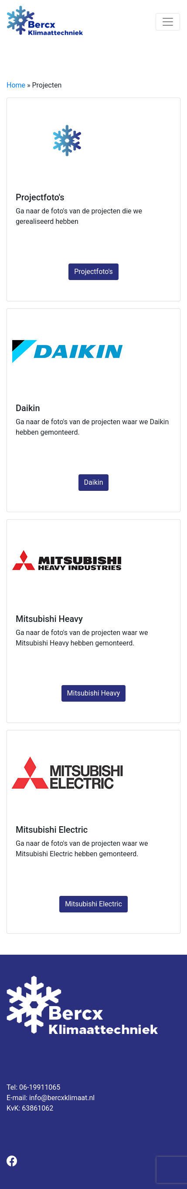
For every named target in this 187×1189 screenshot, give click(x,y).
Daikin (93, 482)
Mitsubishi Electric (93, 904)
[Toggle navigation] (168, 21)
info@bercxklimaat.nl (62, 1098)
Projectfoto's (93, 271)
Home (16, 85)
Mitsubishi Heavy (93, 693)
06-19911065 (39, 1087)
